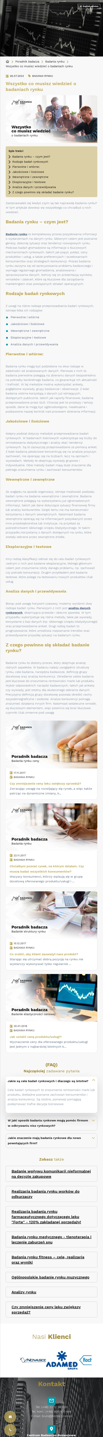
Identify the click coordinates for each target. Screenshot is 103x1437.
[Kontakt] (10, 1430)
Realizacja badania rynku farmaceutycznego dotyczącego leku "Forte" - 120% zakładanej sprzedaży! (46, 1216)
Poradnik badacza (27, 61)
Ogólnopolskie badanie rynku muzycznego (50, 1277)
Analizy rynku (24, 1292)
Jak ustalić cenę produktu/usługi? (36, 1037)
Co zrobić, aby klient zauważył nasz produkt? (44, 954)
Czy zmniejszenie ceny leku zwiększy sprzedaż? (45, 783)
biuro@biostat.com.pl (57, 1416)
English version (88, 6)
